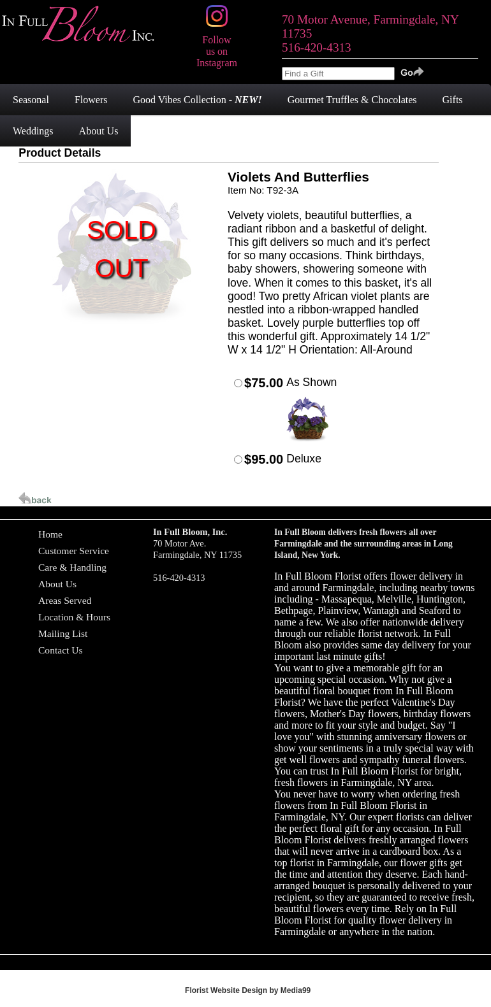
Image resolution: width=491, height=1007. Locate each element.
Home (50, 534)
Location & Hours (74, 616)
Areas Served (64, 600)
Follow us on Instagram (216, 45)
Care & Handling (72, 567)
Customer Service (73, 550)
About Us (57, 583)
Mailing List (62, 633)
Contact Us (60, 650)
